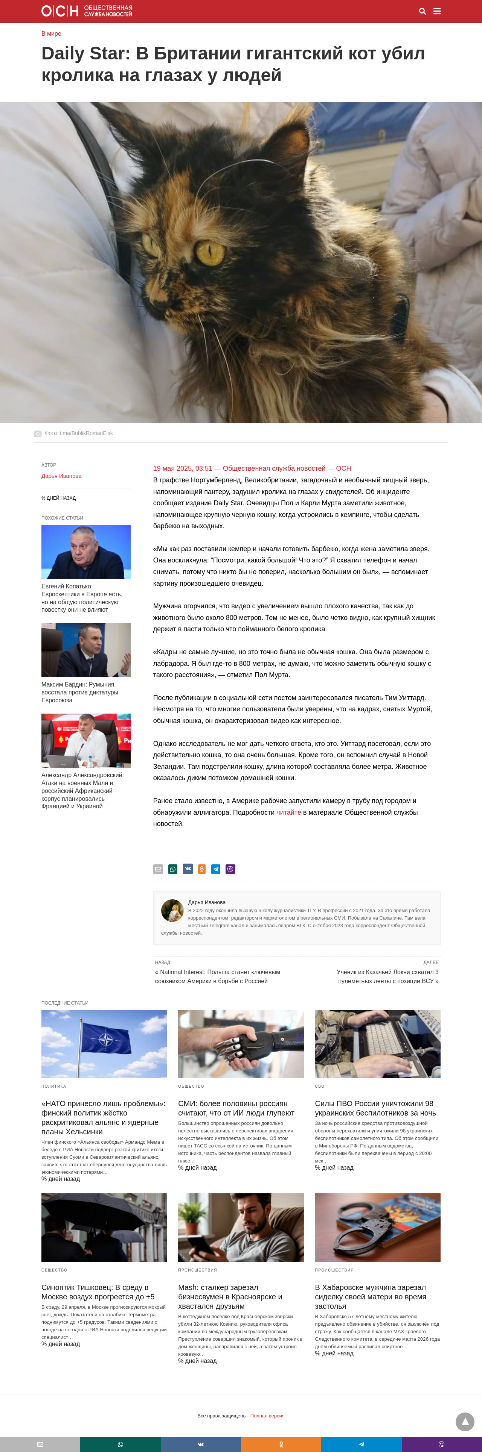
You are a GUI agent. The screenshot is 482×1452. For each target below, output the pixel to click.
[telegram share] (215, 869)
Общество (191, 1086)
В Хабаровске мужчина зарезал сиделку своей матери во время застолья (371, 1296)
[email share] (158, 869)
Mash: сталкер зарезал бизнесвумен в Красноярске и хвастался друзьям (230, 1296)
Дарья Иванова (207, 902)
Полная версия (267, 1416)
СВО (320, 1086)
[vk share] (188, 869)
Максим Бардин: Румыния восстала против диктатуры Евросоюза (79, 692)
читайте (288, 812)
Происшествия (197, 1270)
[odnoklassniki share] (202, 869)
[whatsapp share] (172, 869)
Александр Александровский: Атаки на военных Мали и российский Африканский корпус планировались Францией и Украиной (82, 790)
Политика (53, 1086)
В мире (51, 33)
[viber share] (230, 869)
